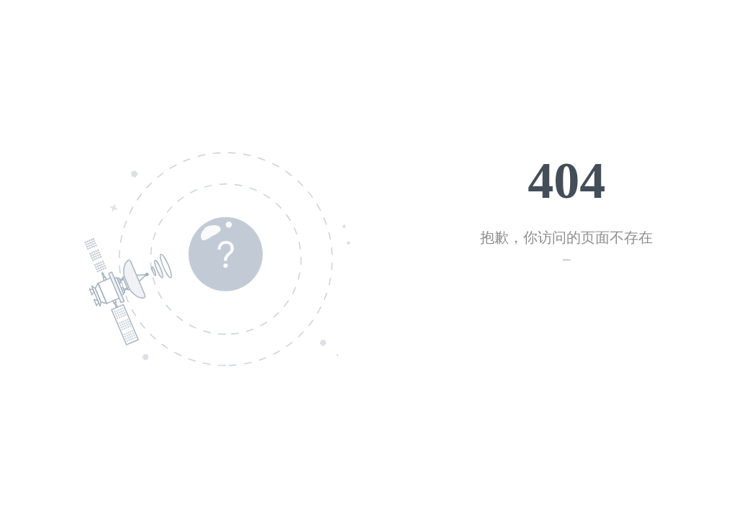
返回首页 (566, 259)
